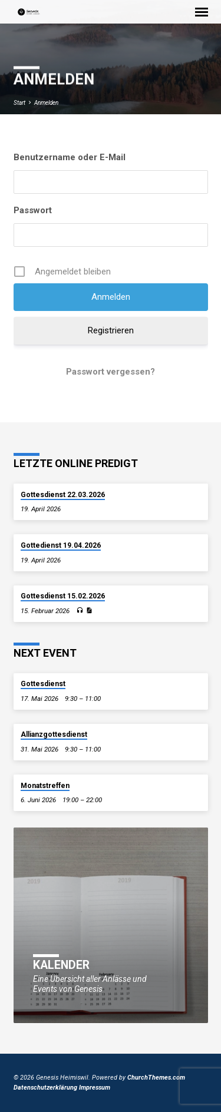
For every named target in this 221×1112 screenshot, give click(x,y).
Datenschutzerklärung (45, 1087)
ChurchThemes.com (156, 1077)
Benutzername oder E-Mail (70, 157)
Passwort (33, 210)
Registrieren (111, 330)
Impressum (94, 1087)
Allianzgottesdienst (54, 734)
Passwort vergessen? (110, 371)
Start (19, 103)
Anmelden (46, 103)
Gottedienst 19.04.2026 (61, 545)
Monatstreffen (45, 786)
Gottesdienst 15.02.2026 (63, 596)
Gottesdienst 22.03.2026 (63, 495)
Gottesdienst (43, 684)
